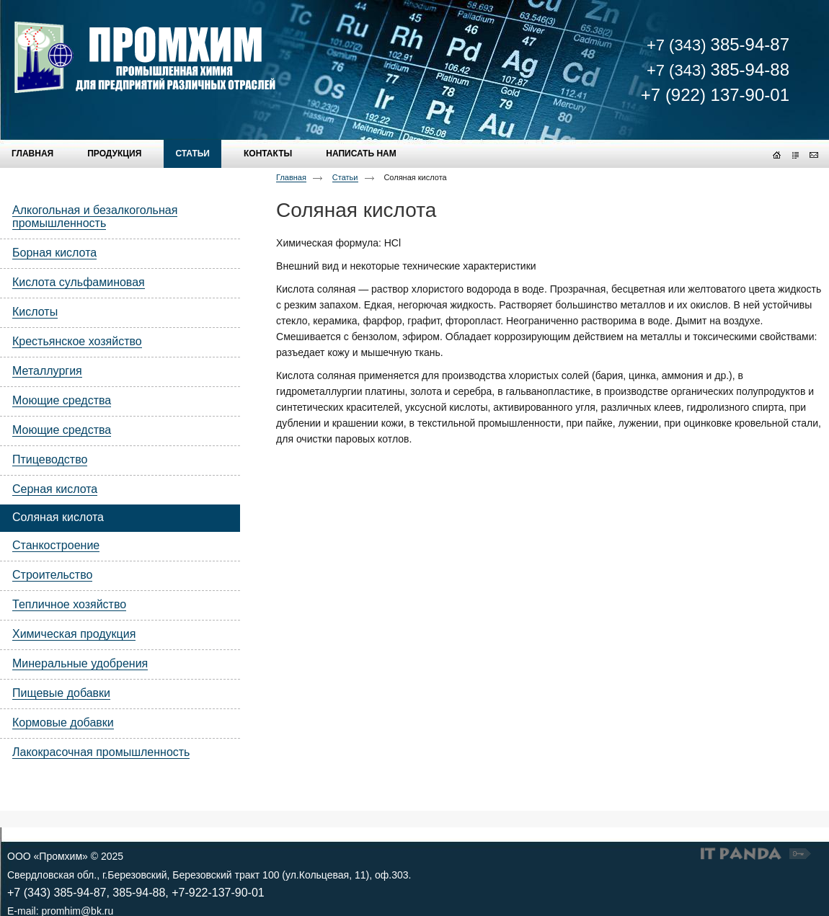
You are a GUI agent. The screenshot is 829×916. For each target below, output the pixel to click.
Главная (291, 177)
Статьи (345, 177)
